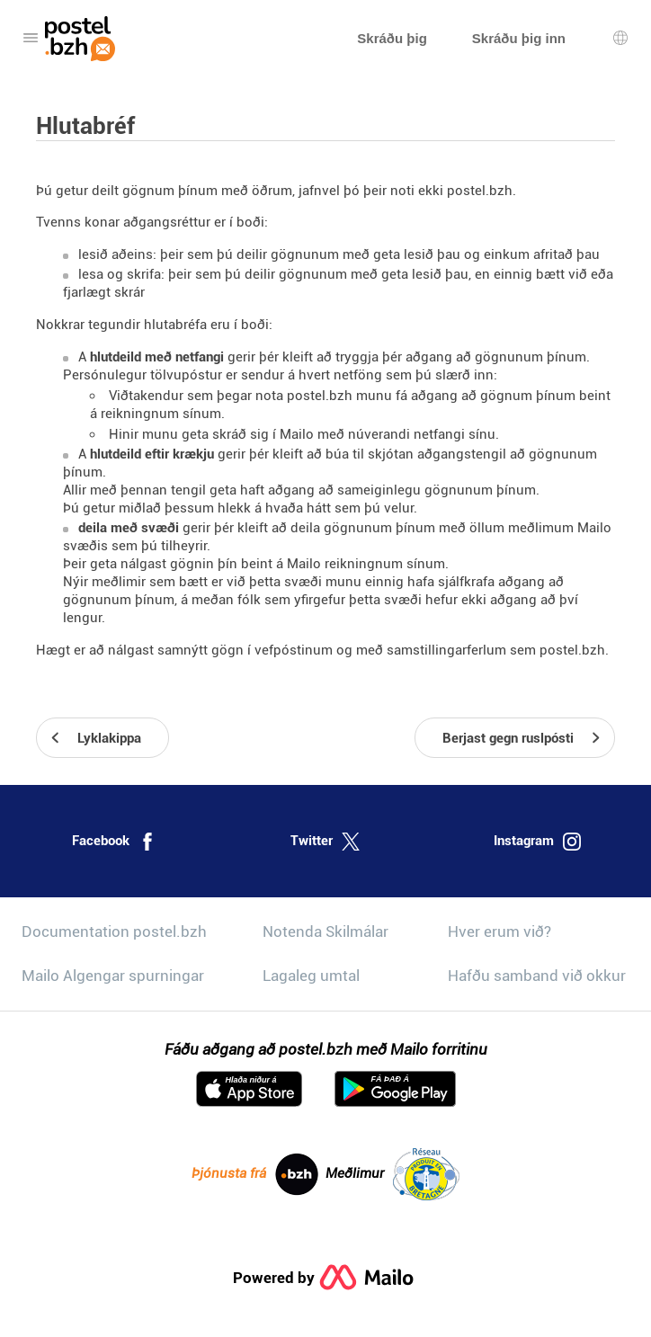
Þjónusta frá (255, 1174)
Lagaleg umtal (311, 976)
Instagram (537, 842)
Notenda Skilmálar (325, 931)
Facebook (114, 842)
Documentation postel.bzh (114, 931)
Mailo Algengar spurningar (113, 976)
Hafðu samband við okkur (537, 976)
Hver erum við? (499, 931)
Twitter (325, 842)
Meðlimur (392, 1174)
